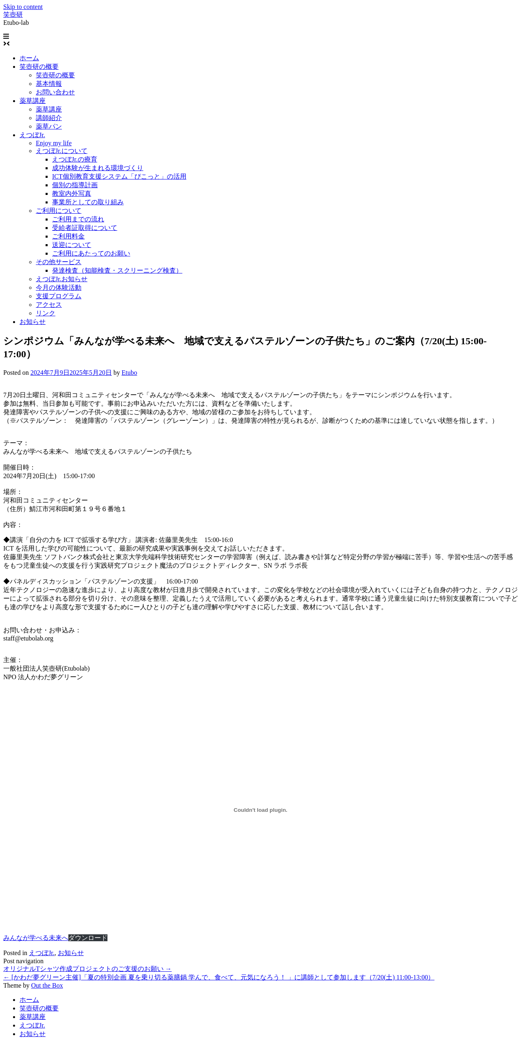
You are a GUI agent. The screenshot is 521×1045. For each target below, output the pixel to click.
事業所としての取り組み (88, 202)
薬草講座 (33, 100)
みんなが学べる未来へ (35, 937)
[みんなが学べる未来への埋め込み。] (260, 810)
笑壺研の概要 (39, 66)
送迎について (71, 244)
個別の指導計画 (75, 184)
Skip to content (23, 6)
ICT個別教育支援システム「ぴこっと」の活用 (119, 176)
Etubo (129, 372)
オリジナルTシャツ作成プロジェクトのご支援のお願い (87, 968)
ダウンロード (87, 937)
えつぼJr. (32, 134)
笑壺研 (13, 14)
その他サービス (58, 261)
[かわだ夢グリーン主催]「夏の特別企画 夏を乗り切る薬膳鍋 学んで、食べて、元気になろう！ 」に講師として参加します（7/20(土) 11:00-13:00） (218, 977)
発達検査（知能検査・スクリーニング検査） (117, 270)
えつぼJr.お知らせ (62, 278)
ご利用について (58, 210)
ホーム (29, 58)
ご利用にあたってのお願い (91, 253)
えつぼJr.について (62, 150)
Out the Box (47, 985)
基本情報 (49, 83)
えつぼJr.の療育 (74, 159)
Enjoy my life (54, 143)
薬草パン (49, 126)
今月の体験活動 (58, 287)
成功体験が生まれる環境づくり (97, 167)
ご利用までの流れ (78, 219)
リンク (45, 313)
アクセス (49, 304)
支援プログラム (58, 296)
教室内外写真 (71, 193)
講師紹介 (49, 117)
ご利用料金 (68, 236)
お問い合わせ (55, 92)
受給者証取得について (84, 227)
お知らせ (33, 321)
